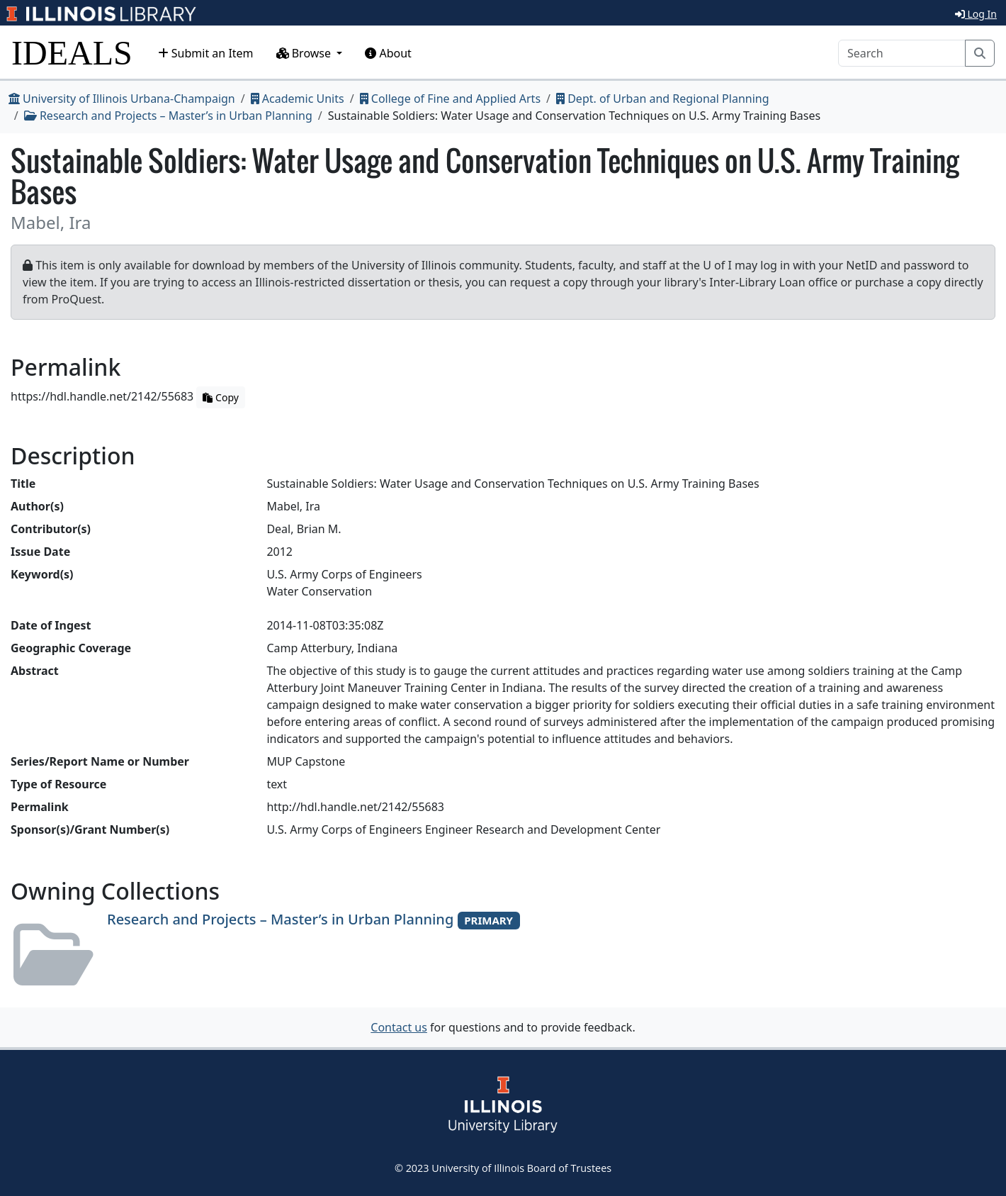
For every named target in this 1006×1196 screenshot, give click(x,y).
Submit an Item (206, 53)
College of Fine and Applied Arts (450, 98)
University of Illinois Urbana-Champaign (122, 98)
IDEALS (71, 53)
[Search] (902, 53)
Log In (976, 14)
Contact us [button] (399, 1027)
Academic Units (297, 98)
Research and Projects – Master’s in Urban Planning (168, 115)
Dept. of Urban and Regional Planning (662, 98)
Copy (220, 397)
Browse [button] (305, 53)
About (388, 53)
